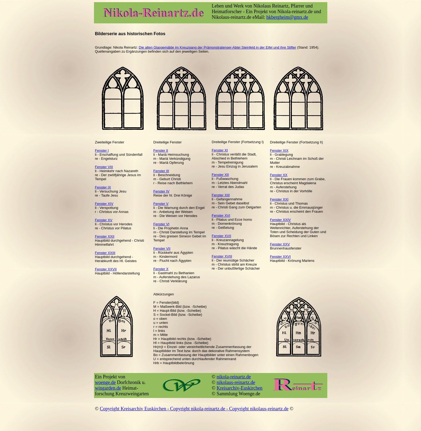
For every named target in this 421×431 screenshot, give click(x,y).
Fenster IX (103, 187)
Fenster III (161, 171)
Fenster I (102, 151)
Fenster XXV (280, 244)
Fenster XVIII (222, 256)
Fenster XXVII (106, 269)
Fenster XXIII (105, 253)
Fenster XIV (104, 204)
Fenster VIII (104, 167)
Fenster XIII (221, 195)
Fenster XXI (279, 199)
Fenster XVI (221, 215)
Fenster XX (279, 175)
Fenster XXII (104, 236)
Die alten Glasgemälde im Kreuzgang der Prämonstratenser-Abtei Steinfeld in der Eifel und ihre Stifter (217, 47)
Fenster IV (161, 191)
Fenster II (160, 151)
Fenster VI (161, 224)
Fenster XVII (221, 236)
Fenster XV (103, 220)
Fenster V (160, 204)
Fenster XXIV (280, 220)
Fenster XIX (279, 151)
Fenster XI (220, 150)
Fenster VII (161, 249)
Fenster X (160, 269)
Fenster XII (220, 175)
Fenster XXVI (280, 257)
